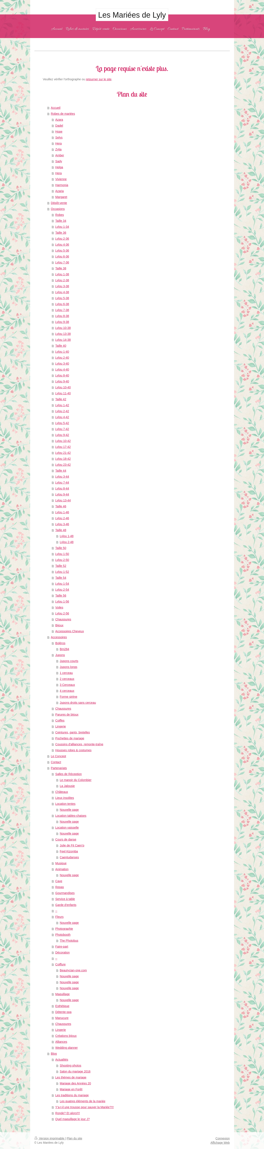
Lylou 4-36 (62, 244)
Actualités (61, 1059)
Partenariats (59, 768)
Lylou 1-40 (62, 351)
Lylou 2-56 (62, 613)
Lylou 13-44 (63, 500)
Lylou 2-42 (62, 411)
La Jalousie (67, 786)
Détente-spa (63, 1012)
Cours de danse (65, 839)
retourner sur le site (99, 79)
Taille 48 (60, 530)
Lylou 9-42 (62, 435)
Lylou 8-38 (62, 316)
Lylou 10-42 (63, 441)
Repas (59, 887)
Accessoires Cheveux (69, 631)
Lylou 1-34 (62, 226)
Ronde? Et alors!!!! (67, 1113)
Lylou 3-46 (62, 524)
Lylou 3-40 (62, 363)
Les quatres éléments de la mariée (82, 1101)
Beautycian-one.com (73, 970)
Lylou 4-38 (62, 292)
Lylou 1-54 (62, 583)
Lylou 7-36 (62, 262)
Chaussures (63, 619)
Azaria (59, 191)
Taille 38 (60, 268)
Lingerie (60, 726)
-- (56, 911)
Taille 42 (60, 399)
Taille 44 (60, 470)
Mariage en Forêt (71, 1089)
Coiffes (59, 720)
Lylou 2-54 (62, 589)
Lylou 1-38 (62, 274)
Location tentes (65, 803)
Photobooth (63, 934)
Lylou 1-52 (62, 571)
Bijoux (59, 625)
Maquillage (62, 994)
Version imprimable (49, 1138)
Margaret (61, 197)
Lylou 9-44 (62, 494)
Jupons (60, 655)
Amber (59, 155)
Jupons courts (69, 661)
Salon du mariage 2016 (75, 1071)
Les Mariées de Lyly (132, 15)
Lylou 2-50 (62, 560)
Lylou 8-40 (62, 375)
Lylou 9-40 (62, 381)
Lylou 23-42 (63, 464)
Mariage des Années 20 (75, 1083)
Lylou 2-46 (62, 518)
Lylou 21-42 (63, 452)
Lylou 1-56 (62, 601)
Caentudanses (69, 857)
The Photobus (69, 940)
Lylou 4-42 (62, 417)
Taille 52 (60, 565)
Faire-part (61, 946)
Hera (58, 143)
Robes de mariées (63, 113)
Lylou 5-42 (62, 423)
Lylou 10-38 (63, 328)
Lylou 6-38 (62, 304)
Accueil (55, 107)
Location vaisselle (67, 827)
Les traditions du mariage (72, 1095)
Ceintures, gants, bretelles (72, 732)
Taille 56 (60, 595)
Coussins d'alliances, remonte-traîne (79, 744)
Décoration (62, 952)
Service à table (65, 899)
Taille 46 (60, 506)
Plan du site (74, 1138)
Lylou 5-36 (62, 250)
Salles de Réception (68, 774)
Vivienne (60, 179)
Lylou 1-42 (62, 405)
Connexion (223, 1138)
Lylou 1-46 (62, 512)
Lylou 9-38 (62, 322)
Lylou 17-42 (63, 447)
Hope (58, 131)
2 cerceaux (67, 679)
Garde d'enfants (65, 905)
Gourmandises (65, 893)
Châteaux (61, 792)
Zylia (58, 149)
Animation (61, 869)
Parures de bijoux (66, 714)
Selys (58, 137)
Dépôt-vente (59, 203)
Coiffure (60, 964)
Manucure (61, 1018)
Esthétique (62, 1006)
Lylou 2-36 (62, 238)
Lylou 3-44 (62, 476)
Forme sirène (68, 696)
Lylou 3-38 (62, 286)
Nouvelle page (69, 809)
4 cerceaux (67, 690)
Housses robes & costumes (73, 750)
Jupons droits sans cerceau (78, 702)
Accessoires (59, 637)
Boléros (60, 643)
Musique (60, 863)
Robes (59, 214)
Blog (54, 1053)
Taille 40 (60, 345)
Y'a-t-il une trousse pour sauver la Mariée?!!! (84, 1107)
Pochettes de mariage (69, 738)
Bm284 (64, 649)
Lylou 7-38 (62, 310)
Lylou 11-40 (63, 393)
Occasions (58, 209)
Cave (58, 881)
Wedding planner (66, 1047)
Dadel (59, 125)
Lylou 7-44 (62, 482)
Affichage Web (220, 1142)
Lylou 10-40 (63, 387)
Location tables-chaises (70, 815)
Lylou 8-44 (62, 488)
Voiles (59, 607)
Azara (59, 119)
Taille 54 (60, 577)
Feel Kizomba (69, 851)
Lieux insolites (64, 797)
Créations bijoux (65, 1035)
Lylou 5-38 (62, 298)
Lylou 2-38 (62, 280)
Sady (58, 161)
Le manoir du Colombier (75, 780)
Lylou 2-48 (66, 542)
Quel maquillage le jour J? (72, 1119)
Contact (56, 762)
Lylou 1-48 (66, 536)
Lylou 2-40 (62, 357)
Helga (59, 167)
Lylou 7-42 (62, 429)
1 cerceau (66, 673)
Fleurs (59, 916)
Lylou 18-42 (63, 458)
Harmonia (61, 185)
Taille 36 (60, 232)
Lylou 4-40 (62, 369)
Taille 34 (60, 220)
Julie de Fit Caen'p (72, 845)
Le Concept (58, 756)
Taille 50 (60, 548)
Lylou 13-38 (63, 333)
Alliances (61, 1041)
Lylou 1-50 (62, 554)
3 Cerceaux (67, 684)
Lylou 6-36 (62, 256)
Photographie (64, 928)
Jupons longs (68, 667)
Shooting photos (70, 1065)
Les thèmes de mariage (70, 1077)
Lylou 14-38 (63, 339)
